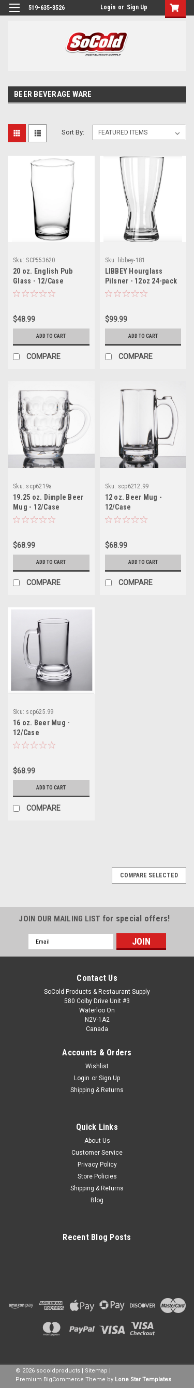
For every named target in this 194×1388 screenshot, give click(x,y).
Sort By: (73, 132)
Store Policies (97, 1176)
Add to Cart (51, 336)
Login (107, 7)
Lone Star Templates (143, 1379)
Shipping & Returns (97, 1090)
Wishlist (97, 1066)
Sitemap (96, 1370)
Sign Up (137, 7)
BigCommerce (63, 1379)
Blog (97, 1200)
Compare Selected (149, 875)
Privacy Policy (97, 1164)
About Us (97, 1140)
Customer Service (97, 1152)
